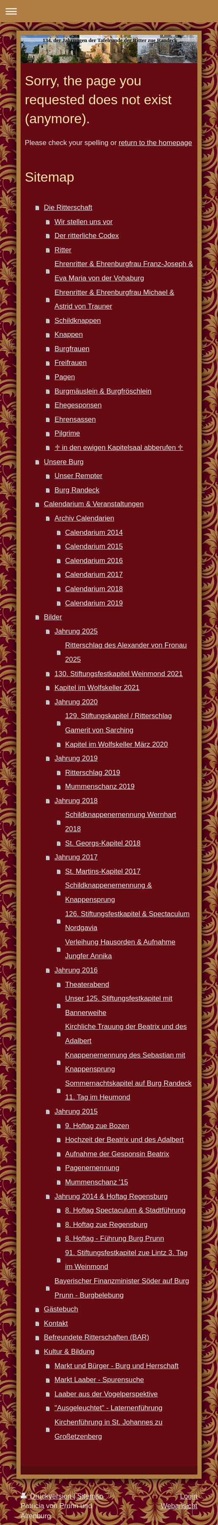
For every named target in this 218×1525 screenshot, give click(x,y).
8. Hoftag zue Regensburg (106, 1225)
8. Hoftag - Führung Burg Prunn (114, 1238)
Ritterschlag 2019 (92, 773)
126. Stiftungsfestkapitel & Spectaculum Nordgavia (127, 921)
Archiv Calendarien (84, 518)
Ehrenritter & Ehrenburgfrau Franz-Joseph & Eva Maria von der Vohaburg (124, 271)
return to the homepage (155, 143)
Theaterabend (87, 984)
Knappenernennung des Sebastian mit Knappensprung (125, 1062)
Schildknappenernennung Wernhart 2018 (120, 822)
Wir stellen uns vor (84, 222)
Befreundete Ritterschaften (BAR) (96, 1337)
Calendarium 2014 (94, 533)
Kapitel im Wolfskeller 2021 (97, 688)
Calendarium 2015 (94, 546)
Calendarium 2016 (94, 561)
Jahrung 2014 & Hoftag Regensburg (111, 1196)
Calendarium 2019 (94, 603)
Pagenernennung (92, 1168)
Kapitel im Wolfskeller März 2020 (116, 744)
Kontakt (56, 1323)
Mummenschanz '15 (96, 1182)
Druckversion (47, 1496)
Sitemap (90, 1496)
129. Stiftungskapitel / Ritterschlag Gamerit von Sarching (118, 723)
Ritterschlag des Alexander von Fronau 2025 (126, 652)
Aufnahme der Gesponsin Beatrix (117, 1154)
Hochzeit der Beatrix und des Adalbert (124, 1140)
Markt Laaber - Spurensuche (99, 1380)
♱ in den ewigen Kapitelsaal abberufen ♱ (119, 448)
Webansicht (179, 1506)
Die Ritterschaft (68, 207)
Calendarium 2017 (94, 575)
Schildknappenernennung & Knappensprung (108, 892)
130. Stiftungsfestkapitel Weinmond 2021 (119, 674)
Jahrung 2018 (76, 801)
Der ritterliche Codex (87, 236)
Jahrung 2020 (76, 702)
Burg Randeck (77, 490)
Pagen (65, 377)
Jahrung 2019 (76, 758)
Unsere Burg (63, 462)
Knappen (69, 334)
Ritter (63, 250)
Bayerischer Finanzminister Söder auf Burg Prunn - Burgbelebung (122, 1288)
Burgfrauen (72, 349)
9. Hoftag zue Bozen (97, 1126)
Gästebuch (61, 1309)
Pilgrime (67, 433)
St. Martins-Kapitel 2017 (103, 871)
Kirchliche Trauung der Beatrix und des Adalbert (126, 1034)
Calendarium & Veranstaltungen (94, 504)
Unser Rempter (79, 476)
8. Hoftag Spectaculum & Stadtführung (125, 1210)
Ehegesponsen (78, 405)
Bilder (53, 617)
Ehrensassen (75, 419)
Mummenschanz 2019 (100, 786)
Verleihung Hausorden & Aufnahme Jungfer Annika (120, 949)
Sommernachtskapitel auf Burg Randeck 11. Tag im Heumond (128, 1090)
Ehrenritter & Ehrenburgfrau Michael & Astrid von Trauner (115, 299)
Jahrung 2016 (76, 970)
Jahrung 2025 (76, 631)
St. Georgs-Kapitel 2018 (103, 843)
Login (188, 1496)
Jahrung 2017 (76, 857)
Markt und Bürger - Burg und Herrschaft (117, 1366)
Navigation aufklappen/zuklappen (109, 11)
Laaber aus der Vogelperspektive (106, 1394)
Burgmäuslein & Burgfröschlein (103, 391)
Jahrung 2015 (76, 1111)
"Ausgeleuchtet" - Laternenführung (108, 1408)
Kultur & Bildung (69, 1352)
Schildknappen (78, 321)
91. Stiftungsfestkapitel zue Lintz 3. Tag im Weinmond (126, 1260)
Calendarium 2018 (94, 589)
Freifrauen (71, 363)
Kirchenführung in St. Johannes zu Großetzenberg (109, 1429)
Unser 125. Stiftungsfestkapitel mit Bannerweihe (119, 1005)
